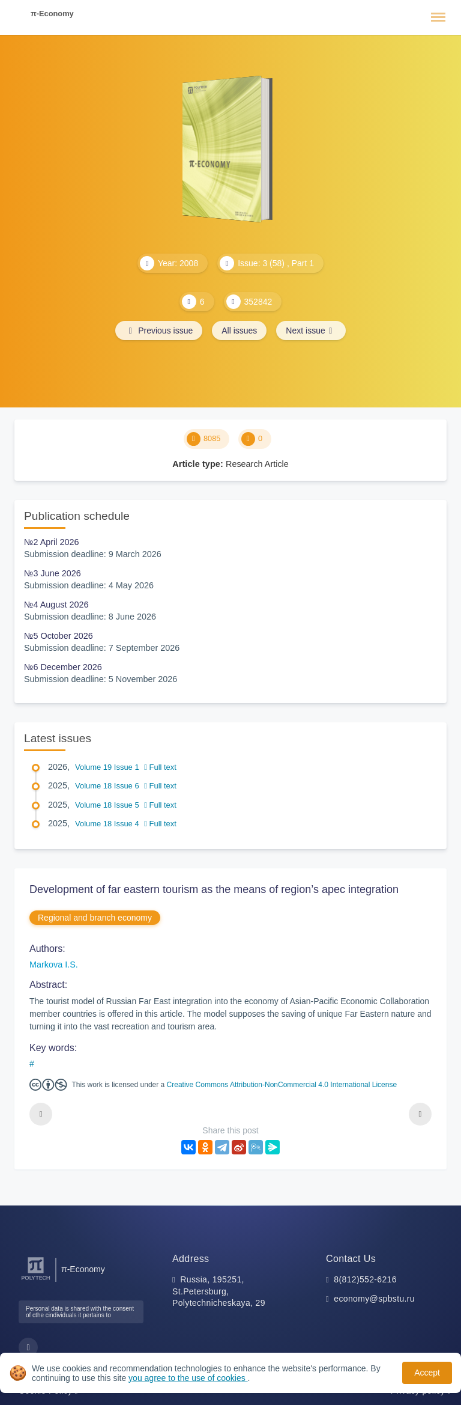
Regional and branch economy (95, 917)
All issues (239, 330)
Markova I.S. (53, 964)
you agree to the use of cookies (187, 1378)
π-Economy (52, 13)
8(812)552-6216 (365, 1279)
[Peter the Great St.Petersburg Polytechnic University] (36, 1280)
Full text (160, 767)
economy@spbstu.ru (374, 1298)
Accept (427, 1372)
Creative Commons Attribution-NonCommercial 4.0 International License (282, 1084)
